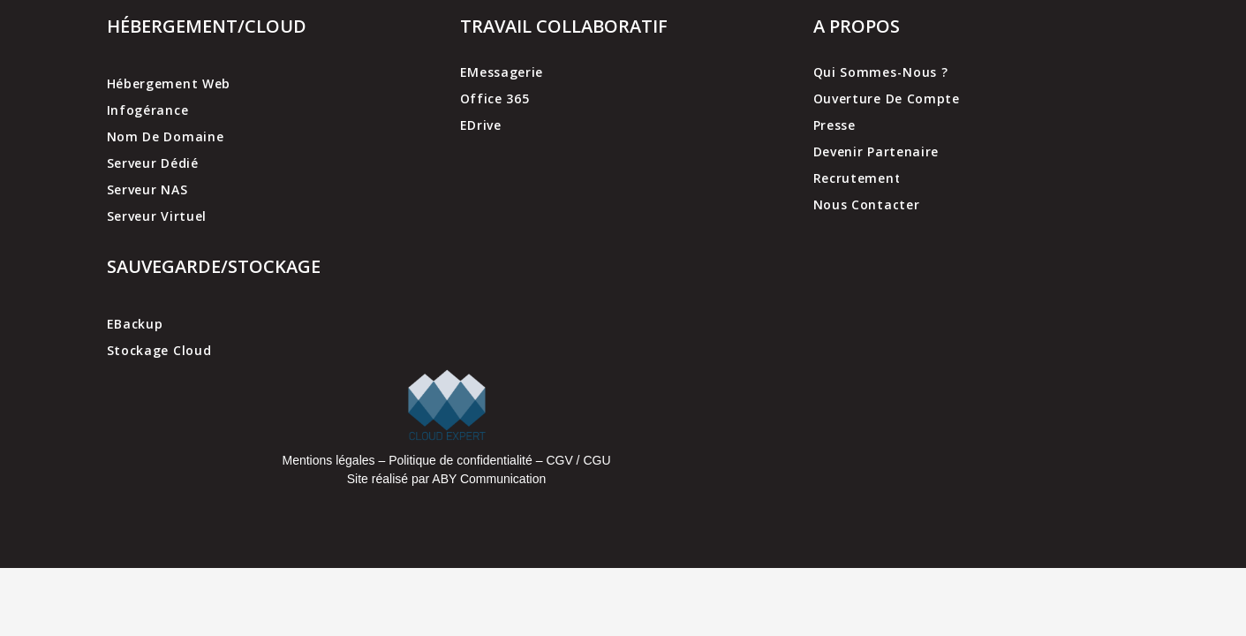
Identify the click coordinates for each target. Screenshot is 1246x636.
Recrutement (857, 178)
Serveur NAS (147, 189)
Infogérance (148, 110)
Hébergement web (169, 83)
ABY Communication (487, 479)
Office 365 (495, 98)
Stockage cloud (159, 350)
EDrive (481, 125)
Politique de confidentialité (460, 460)
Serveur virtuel (157, 216)
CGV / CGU (578, 460)
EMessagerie (502, 72)
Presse (834, 125)
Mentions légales (328, 460)
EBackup (135, 323)
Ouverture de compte (886, 98)
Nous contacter (866, 204)
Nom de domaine (165, 136)
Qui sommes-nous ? (880, 72)
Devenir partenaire (876, 151)
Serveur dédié (153, 163)
